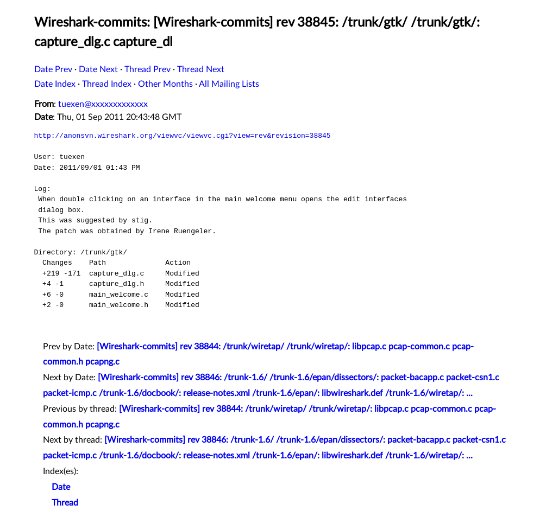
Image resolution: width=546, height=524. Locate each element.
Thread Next (200, 69)
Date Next (98, 69)
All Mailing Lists (229, 84)
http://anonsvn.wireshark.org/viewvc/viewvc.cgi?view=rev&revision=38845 (182, 135)
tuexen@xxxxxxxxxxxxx (103, 104)
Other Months (165, 84)
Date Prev (53, 69)
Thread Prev (147, 69)
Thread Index (106, 84)
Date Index (55, 84)
